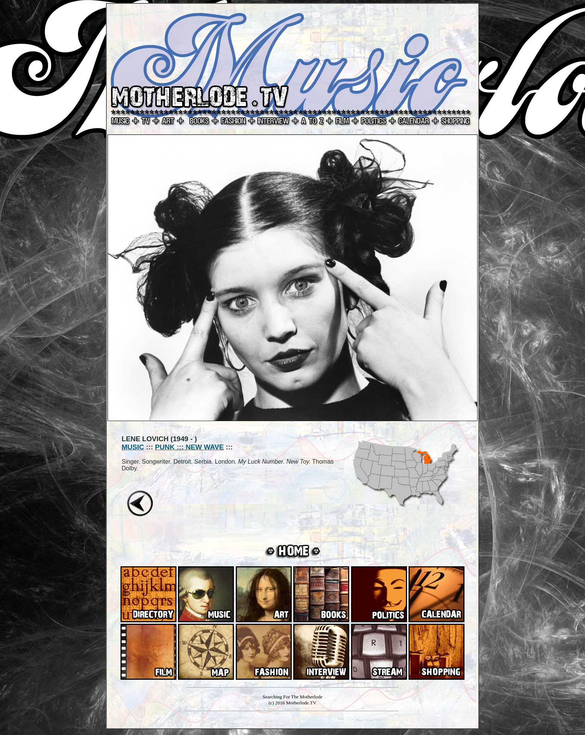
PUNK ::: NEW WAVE (189, 447)
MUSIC (133, 447)
